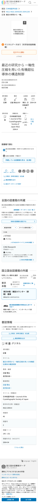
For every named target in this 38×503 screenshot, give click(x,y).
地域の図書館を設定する (23, 221)
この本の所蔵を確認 (27, 260)
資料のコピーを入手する (9, 477)
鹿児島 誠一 (7, 388)
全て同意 (28, 500)
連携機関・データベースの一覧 (25, 210)
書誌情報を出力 (9, 180)
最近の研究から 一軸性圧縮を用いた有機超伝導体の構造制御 (18, 363)
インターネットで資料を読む (11, 474)
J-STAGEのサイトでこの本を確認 (23, 242)
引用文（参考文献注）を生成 (13, 176)
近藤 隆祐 (6, 384)
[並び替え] (10, 227)
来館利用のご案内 (29, 284)
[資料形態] (25, 227)
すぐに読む (18, 52)
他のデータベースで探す (12, 184)
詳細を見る (9, 494)
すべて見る (32, 121)
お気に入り (6, 171)
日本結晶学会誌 (11, 8)
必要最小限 (10, 500)
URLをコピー (13, 171)
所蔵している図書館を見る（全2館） (19, 160)
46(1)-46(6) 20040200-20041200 (18, 11)
